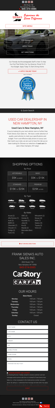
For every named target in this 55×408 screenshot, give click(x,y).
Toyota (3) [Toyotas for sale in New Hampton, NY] (38, 225)
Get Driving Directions (27, 244)
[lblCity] (27, 336)
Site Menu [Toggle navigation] (27, 26)
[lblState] (27, 341)
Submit (27, 388)
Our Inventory (27, 40)
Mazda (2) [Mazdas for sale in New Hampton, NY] (25, 228)
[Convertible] (12, 201)
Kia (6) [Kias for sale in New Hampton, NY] (23, 225)
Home (20, 401)
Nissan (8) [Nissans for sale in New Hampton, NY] (38, 218)
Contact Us (28, 401)
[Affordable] (17, 176)
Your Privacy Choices (37, 402)
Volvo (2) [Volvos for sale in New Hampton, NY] (38, 228)
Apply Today (27, 46)
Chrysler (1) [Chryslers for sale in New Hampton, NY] (12, 228)
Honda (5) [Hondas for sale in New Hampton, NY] (24, 218)
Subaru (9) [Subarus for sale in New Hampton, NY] (38, 223)
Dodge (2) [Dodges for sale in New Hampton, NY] (11, 230)
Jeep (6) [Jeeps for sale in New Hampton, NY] (24, 223)
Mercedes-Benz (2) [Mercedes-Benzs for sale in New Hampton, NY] (26, 231)
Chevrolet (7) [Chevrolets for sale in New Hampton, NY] (12, 225)
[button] (27, 110)
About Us (23, 401)
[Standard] (17, 187)
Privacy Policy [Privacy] (33, 401)
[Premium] (37, 187)
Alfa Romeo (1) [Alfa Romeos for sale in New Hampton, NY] (13, 218)
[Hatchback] (22, 201)
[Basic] (37, 176)
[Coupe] (12, 207)
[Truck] (32, 207)
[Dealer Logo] (27, 17)
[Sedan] (22, 207)
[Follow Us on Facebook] (23, 2)
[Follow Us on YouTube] (29, 2)
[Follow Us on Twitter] (26, 2)
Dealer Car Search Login (17, 402)
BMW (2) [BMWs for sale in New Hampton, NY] (11, 223)
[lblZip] (27, 345)
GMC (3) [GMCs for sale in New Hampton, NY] (24, 216)
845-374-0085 (29, 9)
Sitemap (29, 402)
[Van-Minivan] (42, 201)
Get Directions (27, 52)
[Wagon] (42, 207)
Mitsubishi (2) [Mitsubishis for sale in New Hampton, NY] (39, 216)
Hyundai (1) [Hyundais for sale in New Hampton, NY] (25, 221)
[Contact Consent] (7, 372)
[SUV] (32, 201)
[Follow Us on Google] (32, 2)
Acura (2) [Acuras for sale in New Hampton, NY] (11, 216)
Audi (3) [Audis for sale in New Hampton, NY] (11, 221)
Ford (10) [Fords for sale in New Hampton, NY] (11, 233)
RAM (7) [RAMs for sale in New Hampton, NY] (38, 221)
